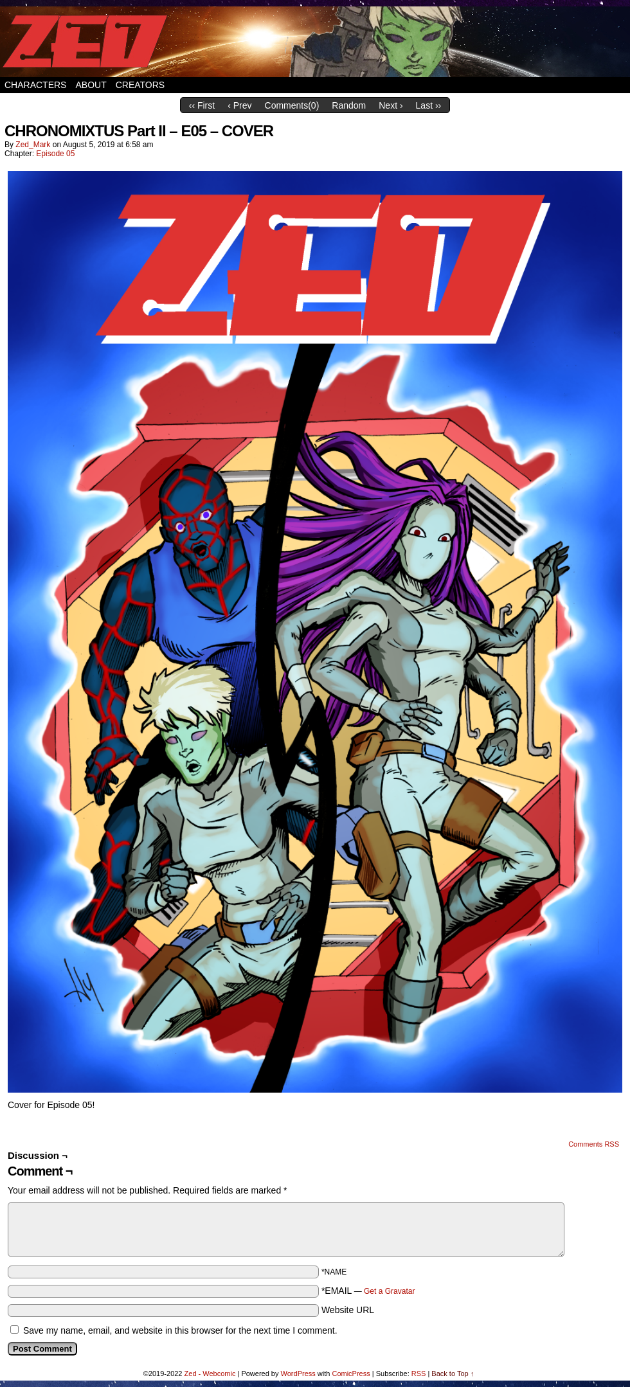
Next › (390, 105)
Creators (140, 85)
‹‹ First (202, 105)
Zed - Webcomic (210, 1373)
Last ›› (429, 105)
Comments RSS (593, 1144)
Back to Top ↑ (452, 1373)
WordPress (298, 1373)
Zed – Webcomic (315, 41)
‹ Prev (239, 105)
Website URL (347, 1310)
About (90, 85)
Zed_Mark (32, 144)
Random (349, 105)
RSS (418, 1373)
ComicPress (351, 1373)
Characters (35, 85)
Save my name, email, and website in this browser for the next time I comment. (180, 1330)
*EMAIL (368, 1290)
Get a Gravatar (389, 1291)
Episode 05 (55, 153)
